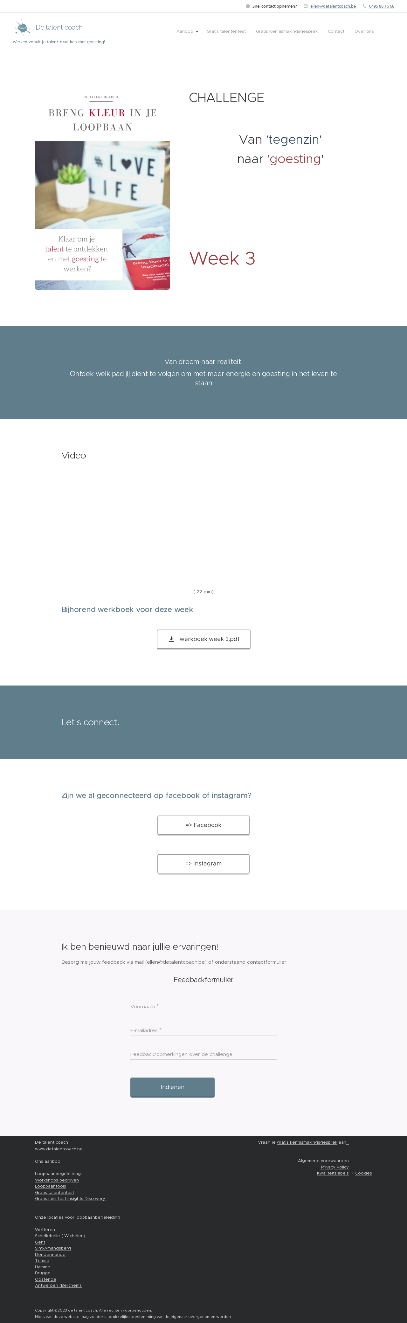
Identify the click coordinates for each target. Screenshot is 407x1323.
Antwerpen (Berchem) (58, 1285)
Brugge (43, 1273)
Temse (42, 1260)
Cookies (363, 1173)
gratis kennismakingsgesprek (307, 1142)
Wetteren (45, 1229)
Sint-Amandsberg (53, 1248)
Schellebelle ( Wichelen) (60, 1235)
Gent (40, 1242)
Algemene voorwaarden (323, 1160)
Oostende (45, 1279)
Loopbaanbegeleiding (58, 1173)
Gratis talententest (54, 1192)
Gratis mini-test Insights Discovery (71, 1198)
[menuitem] (333, 32)
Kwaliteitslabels (333, 1173)
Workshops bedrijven (57, 1180)
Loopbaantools (50, 1186)
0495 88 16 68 (381, 6)
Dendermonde (50, 1254)
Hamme (42, 1267)
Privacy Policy (334, 1167)
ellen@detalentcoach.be (333, 6)
